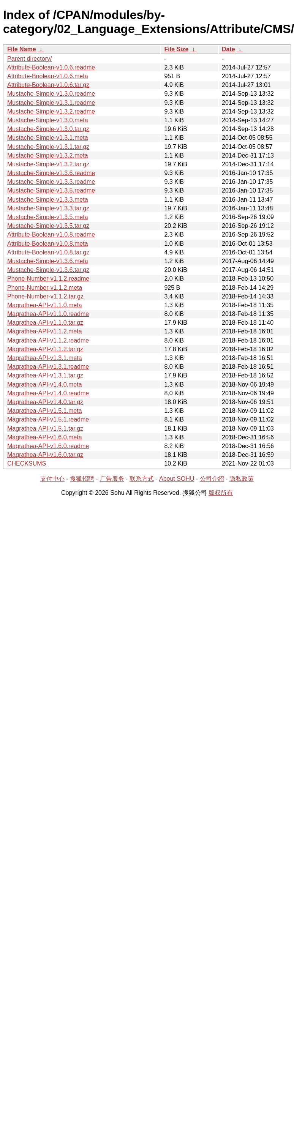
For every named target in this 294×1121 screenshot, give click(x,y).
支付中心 (52, 478)
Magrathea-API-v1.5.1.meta (44, 410)
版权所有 (221, 492)
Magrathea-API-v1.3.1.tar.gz (45, 375)
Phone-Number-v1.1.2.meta (44, 287)
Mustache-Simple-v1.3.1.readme (51, 102)
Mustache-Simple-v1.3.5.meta (47, 217)
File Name (21, 49)
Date (228, 49)
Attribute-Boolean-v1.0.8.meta (47, 243)
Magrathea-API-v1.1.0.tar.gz (45, 322)
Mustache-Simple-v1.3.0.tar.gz (48, 129)
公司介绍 (212, 478)
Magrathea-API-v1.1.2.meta (44, 331)
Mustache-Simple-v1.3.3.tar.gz (48, 208)
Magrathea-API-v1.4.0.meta (44, 384)
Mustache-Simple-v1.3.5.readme (51, 190)
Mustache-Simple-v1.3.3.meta (47, 199)
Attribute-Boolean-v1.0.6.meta (47, 76)
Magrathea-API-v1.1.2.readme (48, 340)
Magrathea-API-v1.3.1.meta (44, 358)
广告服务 (112, 478)
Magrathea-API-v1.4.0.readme (48, 393)
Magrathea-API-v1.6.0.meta (44, 437)
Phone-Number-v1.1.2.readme (48, 278)
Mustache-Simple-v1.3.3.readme (51, 181)
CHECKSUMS (26, 463)
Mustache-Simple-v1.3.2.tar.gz (48, 164)
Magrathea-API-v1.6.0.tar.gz (45, 455)
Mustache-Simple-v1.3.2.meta (47, 155)
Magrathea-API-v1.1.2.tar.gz (45, 349)
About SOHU (176, 478)
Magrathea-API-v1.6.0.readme (48, 446)
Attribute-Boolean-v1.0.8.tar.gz (48, 252)
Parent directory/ (29, 58)
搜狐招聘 (82, 478)
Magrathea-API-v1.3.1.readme (48, 366)
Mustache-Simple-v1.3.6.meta (47, 261)
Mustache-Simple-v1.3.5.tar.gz (48, 226)
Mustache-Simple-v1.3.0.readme (51, 93)
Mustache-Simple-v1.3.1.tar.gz (48, 147)
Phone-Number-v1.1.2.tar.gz (45, 296)
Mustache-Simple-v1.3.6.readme (51, 173)
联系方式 (142, 478)
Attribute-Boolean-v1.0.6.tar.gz (48, 85)
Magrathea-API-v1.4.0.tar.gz (45, 402)
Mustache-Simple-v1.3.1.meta (47, 137)
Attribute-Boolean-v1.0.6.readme (51, 67)
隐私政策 (241, 478)
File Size (176, 49)
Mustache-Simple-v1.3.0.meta (47, 120)
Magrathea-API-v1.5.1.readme (48, 419)
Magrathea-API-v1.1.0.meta (44, 305)
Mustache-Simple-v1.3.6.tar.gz (48, 270)
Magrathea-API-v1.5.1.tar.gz (45, 428)
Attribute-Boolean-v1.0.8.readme (51, 234)
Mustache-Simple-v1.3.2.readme (51, 111)
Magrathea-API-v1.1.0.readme (48, 314)
